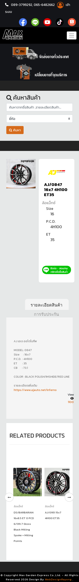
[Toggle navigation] (71, 35)
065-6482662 (45, 4)
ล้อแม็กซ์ (48, 202)
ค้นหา (15, 130)
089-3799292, (22, 4)
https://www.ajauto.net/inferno (35, 390)
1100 (71, 401)
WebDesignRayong (58, 579)
